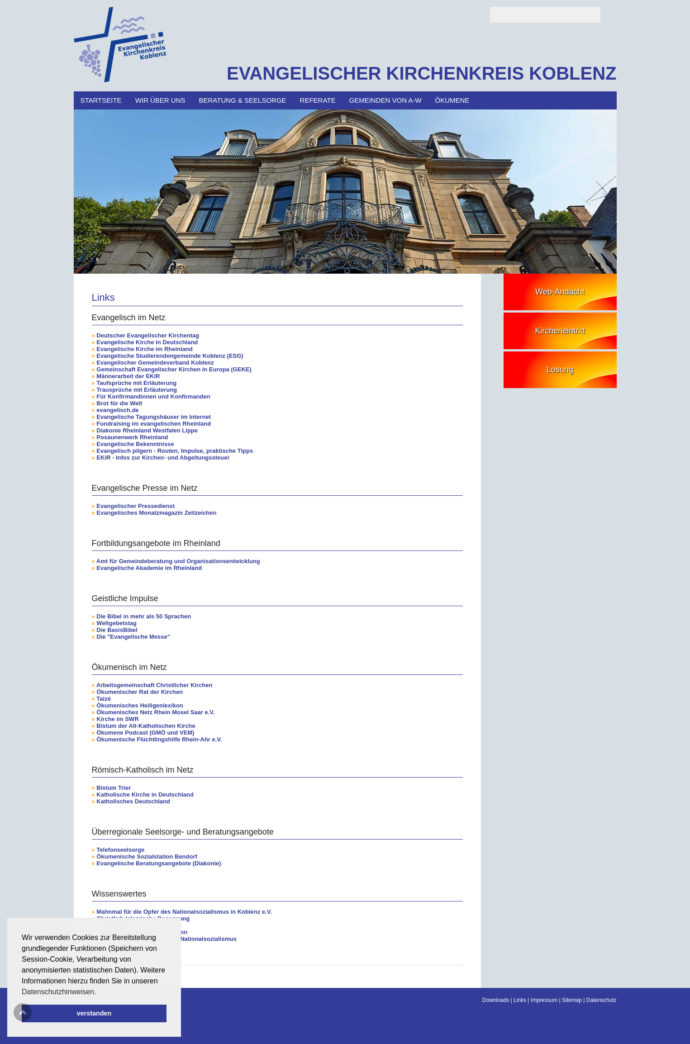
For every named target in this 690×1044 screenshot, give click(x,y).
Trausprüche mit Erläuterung (136, 389)
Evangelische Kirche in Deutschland (147, 342)
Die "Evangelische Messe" (133, 636)
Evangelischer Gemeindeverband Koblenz (155, 362)
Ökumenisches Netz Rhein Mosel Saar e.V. (155, 712)
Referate (318, 100)
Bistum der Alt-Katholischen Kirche (145, 725)
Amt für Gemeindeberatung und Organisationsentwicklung (178, 561)
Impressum (544, 1000)
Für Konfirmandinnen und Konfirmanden (153, 396)
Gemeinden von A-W (385, 100)
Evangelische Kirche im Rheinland (144, 349)
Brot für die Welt (119, 403)
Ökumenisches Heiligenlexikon (139, 705)
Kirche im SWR (117, 719)
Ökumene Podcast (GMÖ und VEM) (145, 732)
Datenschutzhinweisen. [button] (59, 992)
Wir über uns (160, 100)
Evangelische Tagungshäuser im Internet (153, 416)
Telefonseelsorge (120, 849)
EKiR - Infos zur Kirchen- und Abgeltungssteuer (162, 457)
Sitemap (572, 1000)
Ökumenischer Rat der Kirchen (139, 691)
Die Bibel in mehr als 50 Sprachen (143, 616)
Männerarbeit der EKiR (128, 376)
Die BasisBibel (116, 629)
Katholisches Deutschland (133, 801)
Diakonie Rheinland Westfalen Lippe (147, 430)
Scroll (23, 1012)
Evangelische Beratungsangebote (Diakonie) (158, 863)
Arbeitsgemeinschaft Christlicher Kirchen (154, 685)
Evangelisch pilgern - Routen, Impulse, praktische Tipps (174, 450)
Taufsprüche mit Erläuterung (136, 383)
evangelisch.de (117, 410)
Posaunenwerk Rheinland (132, 437)
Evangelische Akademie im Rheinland (149, 568)
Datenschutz (601, 1000)
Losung (560, 369)
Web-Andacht (560, 291)
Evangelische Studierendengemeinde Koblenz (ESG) (169, 355)
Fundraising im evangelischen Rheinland (153, 423)
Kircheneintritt (560, 330)
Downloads (495, 1000)
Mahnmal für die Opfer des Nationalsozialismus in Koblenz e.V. (183, 911)
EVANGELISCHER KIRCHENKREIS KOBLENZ (422, 73)
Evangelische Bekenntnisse (135, 444)
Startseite (101, 100)
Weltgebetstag (116, 623)
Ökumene (452, 100)
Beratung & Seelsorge (242, 100)
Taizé (103, 698)
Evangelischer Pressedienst (135, 506)
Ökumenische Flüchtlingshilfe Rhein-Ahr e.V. (159, 739)
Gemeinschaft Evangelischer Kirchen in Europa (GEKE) (173, 369)
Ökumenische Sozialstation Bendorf (146, 856)
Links (520, 1000)
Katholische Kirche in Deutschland (145, 794)
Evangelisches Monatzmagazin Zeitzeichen (156, 512)
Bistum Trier (113, 787)
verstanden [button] (94, 1013)
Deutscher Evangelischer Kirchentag (147, 335)
